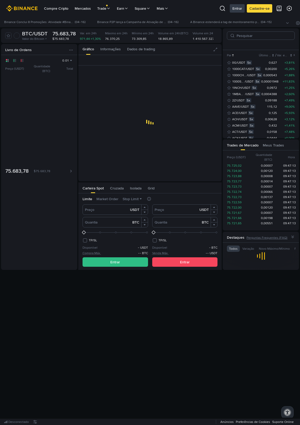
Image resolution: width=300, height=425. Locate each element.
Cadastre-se (259, 8)
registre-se (143, 347)
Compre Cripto (56, 8)
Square (142, 8)
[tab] (88, 49)
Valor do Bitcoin (34, 39)
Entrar (237, 8)
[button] (144, 207)
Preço (89, 209)
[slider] (115, 232)
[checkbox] (90, 240)
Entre (123, 347)
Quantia (91, 222)
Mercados (83, 8)
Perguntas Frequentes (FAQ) (267, 238)
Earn (122, 8)
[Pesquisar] (263, 36)
